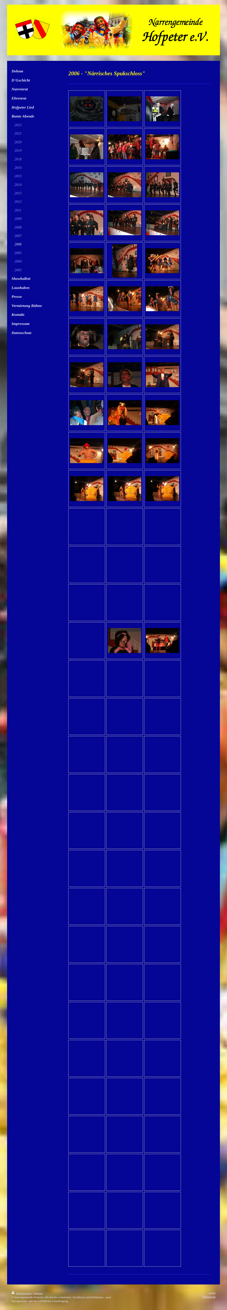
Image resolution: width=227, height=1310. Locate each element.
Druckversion (22, 1293)
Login (212, 1292)
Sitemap (38, 1293)
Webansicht (209, 1296)
